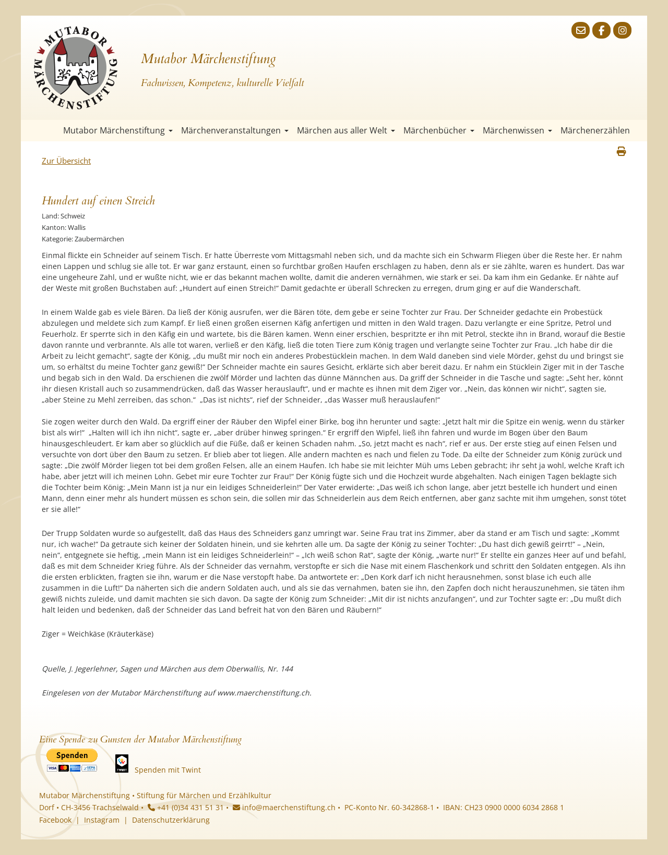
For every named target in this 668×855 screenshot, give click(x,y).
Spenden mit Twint (168, 770)
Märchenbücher (438, 130)
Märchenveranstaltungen (235, 130)
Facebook (55, 820)
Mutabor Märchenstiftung (118, 130)
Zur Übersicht (66, 160)
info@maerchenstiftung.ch (284, 807)
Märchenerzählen (595, 130)
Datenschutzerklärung (171, 820)
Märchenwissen (517, 130)
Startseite (49, 130)
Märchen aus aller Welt (346, 130)
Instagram (102, 820)
